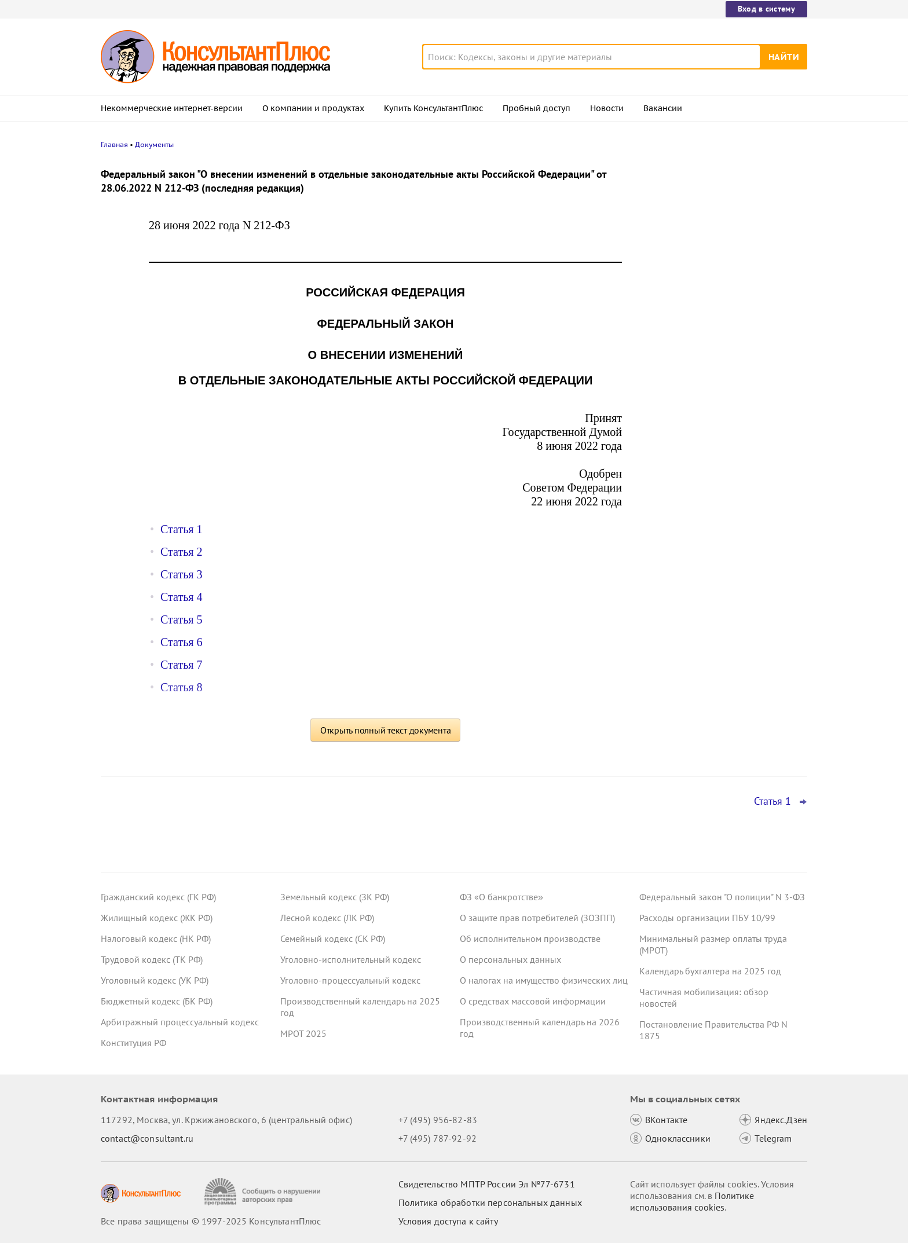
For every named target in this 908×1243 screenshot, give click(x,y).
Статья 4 (181, 597)
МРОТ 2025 (303, 1033)
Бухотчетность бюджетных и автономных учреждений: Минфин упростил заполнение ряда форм (712, 342)
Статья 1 (181, 529)
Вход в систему (766, 8)
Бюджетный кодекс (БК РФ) (157, 1001)
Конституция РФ (133, 1042)
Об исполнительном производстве (530, 938)
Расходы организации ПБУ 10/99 (707, 917)
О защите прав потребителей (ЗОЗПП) (537, 917)
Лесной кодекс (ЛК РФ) (327, 917)
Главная (114, 144)
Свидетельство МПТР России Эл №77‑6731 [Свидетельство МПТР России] (486, 1184)
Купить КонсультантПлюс (433, 108)
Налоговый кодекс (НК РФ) (156, 938)
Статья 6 (181, 642)
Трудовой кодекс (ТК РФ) (152, 959)
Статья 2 (181, 551)
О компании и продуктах (313, 108)
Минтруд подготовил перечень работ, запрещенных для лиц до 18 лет (717, 284)
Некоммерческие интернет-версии (172, 108)
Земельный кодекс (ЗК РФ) (334, 897)
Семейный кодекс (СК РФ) (332, 938)
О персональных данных (510, 959)
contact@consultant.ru (147, 1138)
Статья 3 (181, 574)
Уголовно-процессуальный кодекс (350, 980)
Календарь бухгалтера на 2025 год (710, 971)
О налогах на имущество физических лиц (544, 980)
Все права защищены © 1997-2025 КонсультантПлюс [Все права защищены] (211, 1221)
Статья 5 (181, 619)
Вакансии (662, 108)
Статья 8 (181, 687)
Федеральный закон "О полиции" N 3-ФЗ (722, 897)
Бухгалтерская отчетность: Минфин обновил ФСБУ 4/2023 (714, 398)
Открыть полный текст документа (385, 730)
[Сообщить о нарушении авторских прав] (263, 1191)
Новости (607, 108)
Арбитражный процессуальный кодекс (180, 1022)
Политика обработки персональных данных (490, 1202)
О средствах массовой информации (533, 1001)
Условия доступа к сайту (448, 1221)
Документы (154, 144)
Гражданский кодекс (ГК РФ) (158, 897)
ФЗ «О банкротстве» (501, 897)
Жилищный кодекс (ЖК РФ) (157, 917)
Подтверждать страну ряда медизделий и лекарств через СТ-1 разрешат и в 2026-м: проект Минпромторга (721, 227)
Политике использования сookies (692, 1201)
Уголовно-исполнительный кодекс (350, 959)
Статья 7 (181, 664)
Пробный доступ (536, 108)
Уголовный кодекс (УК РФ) (154, 980)
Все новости (669, 430)
